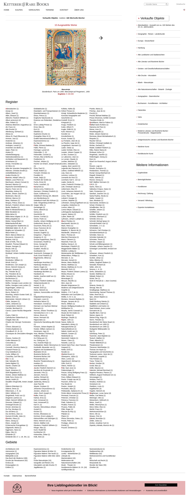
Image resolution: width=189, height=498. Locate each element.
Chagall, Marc (11, 320)
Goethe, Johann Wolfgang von (45, 221)
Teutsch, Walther (95, 338)
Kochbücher (38, 432)
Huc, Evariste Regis (41, 343)
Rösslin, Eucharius (96, 168)
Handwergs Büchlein (42, 272)
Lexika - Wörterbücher (69, 454)
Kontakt (6, 476)
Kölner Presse (66, 111)
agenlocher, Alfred (41, 258)
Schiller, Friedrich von (97, 214)
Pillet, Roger (66, 409)
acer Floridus (67, 221)
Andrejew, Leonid (12, 145)
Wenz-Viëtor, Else (96, 407)
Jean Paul (38, 384)
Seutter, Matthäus (96, 274)
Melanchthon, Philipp (69, 255)
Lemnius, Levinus (68, 175)
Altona (8, 134)
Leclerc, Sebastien (68, 164)
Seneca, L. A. (94, 269)
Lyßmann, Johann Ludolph (71, 219)
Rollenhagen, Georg (97, 157)
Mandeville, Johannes (69, 233)
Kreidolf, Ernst (66, 120)
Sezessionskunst (95, 449)
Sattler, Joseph (95, 198)
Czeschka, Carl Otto (13, 356)
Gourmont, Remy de (41, 226)
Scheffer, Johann (96, 210)
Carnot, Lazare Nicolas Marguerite (18, 311)
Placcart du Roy (67, 412)
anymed (38, 187)
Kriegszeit (65, 122)
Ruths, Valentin (95, 177)
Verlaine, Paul (94, 379)
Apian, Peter (10, 150)
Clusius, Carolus (12, 338)
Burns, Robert (11, 292)
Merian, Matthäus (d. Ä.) (70, 267)
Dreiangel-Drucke (12, 405)
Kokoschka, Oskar (41, 434)
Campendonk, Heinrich (14, 306)
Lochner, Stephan (68, 200)
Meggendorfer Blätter (69, 249)
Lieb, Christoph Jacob (69, 187)
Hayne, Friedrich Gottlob (43, 281)
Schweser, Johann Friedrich (100, 253)
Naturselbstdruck (67, 329)
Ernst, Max (38, 127)
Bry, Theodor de (12, 272)
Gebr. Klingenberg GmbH (43, 203)
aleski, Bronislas (96, 418)
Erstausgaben (11, 465)
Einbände (9, 434)
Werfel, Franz (94, 409)
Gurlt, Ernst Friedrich (42, 255)
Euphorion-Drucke (41, 134)
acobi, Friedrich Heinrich (43, 368)
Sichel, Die (93, 278)
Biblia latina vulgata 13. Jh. (16, 216)
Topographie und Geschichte (100, 352)
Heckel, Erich (39, 288)
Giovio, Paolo (39, 219)
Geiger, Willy (39, 205)
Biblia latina (10, 214)
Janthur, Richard (40, 377)
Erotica (8, 463)
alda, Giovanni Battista (43, 145)
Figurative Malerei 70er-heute (45, 454)
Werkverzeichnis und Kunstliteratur (102, 456)
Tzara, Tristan (94, 361)
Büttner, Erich (11, 297)
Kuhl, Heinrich (66, 132)
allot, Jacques (12, 301)
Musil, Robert (66, 315)
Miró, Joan (65, 283)
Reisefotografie (95, 132)
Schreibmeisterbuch (97, 233)
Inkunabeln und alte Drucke (44, 465)
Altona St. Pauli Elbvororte (16, 136)
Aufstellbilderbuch (12, 173)
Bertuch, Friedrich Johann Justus (18, 205)
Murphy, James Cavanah (70, 311)
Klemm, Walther (40, 423)
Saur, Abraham (95, 200)
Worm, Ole (93, 414)
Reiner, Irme (94, 129)
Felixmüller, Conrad (41, 155)
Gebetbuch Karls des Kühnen (45, 200)
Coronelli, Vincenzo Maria (15, 347)
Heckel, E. (38, 285)
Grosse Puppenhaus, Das (44, 239)
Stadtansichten (95, 451)
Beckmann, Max (12, 196)
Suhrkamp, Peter (96, 333)
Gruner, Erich (39, 246)
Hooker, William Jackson (43, 329)
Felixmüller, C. (39, 152)
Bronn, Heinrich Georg (14, 267)
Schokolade (94, 228)
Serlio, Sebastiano (96, 272)
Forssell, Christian (41, 173)
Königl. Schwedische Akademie (73, 113)
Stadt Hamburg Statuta (98, 301)
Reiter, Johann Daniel (97, 134)
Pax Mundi (65, 384)
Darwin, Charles (12, 366)
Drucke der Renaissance (15, 460)
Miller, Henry (66, 276)
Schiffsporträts (66, 470)
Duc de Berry (11, 412)
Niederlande (66, 336)
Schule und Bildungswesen (99, 244)
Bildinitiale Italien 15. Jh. (15, 228)
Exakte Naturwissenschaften (45, 138)
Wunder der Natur (96, 465)
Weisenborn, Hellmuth (97, 400)
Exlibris (8, 467)
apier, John (66, 320)
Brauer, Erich (11, 251)
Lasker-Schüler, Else (69, 150)
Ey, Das (37, 143)
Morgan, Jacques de (69, 301)
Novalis (64, 352)
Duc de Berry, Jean (13, 414)
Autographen (10, 454)
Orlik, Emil (65, 363)
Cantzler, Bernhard (13, 308)
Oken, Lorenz (66, 359)
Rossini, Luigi (94, 166)
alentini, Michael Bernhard (100, 370)
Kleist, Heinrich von (41, 421)
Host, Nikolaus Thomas (43, 333)
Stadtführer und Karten (98, 306)
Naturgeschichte (67, 327)
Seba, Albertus (95, 260)
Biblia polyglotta (12, 219)
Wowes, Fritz (94, 416)
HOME (6, 10)
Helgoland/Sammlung (42, 297)
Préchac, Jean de (96, 111)
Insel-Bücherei (39, 366)
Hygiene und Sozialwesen (44, 350)
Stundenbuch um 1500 (98, 327)
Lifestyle (64, 456)
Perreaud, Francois (68, 395)
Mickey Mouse (67, 274)
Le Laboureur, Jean (68, 157)
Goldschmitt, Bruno (41, 223)
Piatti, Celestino (67, 402)
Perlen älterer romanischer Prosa (74, 393)
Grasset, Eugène (40, 233)
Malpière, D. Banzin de (70, 230)
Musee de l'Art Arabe (69, 313)
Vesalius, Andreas (96, 382)
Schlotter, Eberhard (96, 216)
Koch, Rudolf (39, 430)
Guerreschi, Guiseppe (42, 253)
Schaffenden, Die (96, 207)
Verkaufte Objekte (151, 18)
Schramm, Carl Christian (98, 230)
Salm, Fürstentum (96, 191)
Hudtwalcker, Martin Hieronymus (46, 345)
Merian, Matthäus (68, 265)
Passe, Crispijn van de (70, 379)
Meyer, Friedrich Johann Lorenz (73, 272)
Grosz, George (39, 244)
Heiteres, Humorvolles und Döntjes (47, 292)
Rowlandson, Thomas (97, 171)
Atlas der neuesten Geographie (17, 168)
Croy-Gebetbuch (12, 352)
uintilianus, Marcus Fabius (100, 122)
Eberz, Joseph (11, 423)
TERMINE (50, 10)
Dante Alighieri (11, 363)
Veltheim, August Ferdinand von (101, 375)
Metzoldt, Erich (67, 269)
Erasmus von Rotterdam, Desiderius (47, 120)
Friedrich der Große (41, 180)
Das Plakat (10, 368)
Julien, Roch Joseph (41, 393)
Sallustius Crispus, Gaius (99, 189)
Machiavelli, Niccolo (69, 223)
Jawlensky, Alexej (40, 382)
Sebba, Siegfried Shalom (99, 262)
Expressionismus (40, 141)
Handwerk (38, 274)
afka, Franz (39, 395)
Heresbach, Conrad (41, 304)
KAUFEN (19, 10)
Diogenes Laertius (13, 398)
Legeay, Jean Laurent (69, 166)
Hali (35, 260)
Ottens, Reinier (67, 366)
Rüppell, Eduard (95, 175)
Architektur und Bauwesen (16, 159)
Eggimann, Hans (12, 430)
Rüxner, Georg (95, 180)
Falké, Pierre (39, 148)
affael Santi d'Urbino (97, 125)
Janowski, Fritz (39, 373)
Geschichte (38, 214)
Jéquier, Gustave (40, 386)
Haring (36, 278)
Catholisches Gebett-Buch (16, 317)
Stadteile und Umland (97, 304)
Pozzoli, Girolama (68, 428)
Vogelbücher (94, 389)
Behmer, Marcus (12, 198)
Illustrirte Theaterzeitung (43, 361)
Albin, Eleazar (11, 116)
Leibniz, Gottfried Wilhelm (71, 171)
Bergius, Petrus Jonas (14, 203)
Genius (37, 212)
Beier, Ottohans (12, 200)
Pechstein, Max (67, 389)
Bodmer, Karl (11, 239)
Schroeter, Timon (96, 239)
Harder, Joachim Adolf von (44, 276)
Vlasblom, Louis (95, 386)
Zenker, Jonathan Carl (98, 423)
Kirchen (37, 412)
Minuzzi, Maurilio (67, 281)
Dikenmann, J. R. (12, 391)
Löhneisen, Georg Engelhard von (74, 203)
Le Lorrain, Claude (68, 159)
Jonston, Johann (40, 391)
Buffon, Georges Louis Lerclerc (17, 283)
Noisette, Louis (67, 343)
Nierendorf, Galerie (68, 338)
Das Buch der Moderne (14, 458)
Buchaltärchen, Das (13, 276)
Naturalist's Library (68, 324)
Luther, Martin (66, 216)
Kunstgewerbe (66, 451)
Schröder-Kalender (96, 237)
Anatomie (9, 141)
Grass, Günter (39, 230)
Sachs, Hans (94, 187)
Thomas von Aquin (96, 350)
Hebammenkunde (40, 283)
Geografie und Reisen (42, 463)
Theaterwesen (95, 345)
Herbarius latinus (40, 301)
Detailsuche (180, 4)
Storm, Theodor (95, 320)
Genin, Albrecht (40, 210)
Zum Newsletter (161, 485)
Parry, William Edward (69, 377)
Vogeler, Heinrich (96, 391)
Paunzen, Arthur (67, 382)
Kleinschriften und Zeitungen (45, 418)
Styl (91, 331)
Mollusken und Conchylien (71, 294)
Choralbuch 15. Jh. (13, 331)
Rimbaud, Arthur (95, 152)
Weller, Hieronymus (97, 405)
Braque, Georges (12, 246)
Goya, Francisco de (41, 228)
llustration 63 (39, 352)
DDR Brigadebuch (13, 373)
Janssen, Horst (39, 375)
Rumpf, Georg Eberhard (98, 173)
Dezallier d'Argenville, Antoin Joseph (19, 382)
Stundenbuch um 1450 (98, 324)
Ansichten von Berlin (13, 148)
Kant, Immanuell (40, 402)
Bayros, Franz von (13, 189)
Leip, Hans (65, 173)
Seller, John (94, 267)
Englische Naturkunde (42, 118)
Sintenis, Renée (95, 285)
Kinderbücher (66, 449)
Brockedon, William (13, 260)
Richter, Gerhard (95, 145)
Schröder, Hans (95, 235)
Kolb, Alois (38, 437)
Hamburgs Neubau (41, 265)
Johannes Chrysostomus (43, 389)
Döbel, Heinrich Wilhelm (15, 400)
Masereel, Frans (67, 242)
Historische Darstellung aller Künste (47, 322)
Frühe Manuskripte (41, 460)
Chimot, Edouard (12, 327)
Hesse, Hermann (40, 317)
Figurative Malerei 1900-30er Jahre (47, 456)
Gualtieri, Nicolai (40, 249)
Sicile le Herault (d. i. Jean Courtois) (102, 281)
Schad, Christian (95, 205)
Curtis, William (11, 354)
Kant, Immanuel (40, 400)
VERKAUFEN (34, 10)
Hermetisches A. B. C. (42, 313)
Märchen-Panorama (69, 237)
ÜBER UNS (79, 10)
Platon (64, 416)
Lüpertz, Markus (67, 214)
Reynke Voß (94, 141)
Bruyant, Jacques (12, 269)
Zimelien (92, 467)
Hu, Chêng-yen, (40, 340)
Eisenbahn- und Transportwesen (46, 111)
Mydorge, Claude (68, 317)
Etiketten (37, 132)
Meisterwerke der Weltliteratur (72, 253)
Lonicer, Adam (67, 207)
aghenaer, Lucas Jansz (99, 393)
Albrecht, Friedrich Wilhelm (16, 118)
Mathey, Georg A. (68, 244)
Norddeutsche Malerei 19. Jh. (72, 467)
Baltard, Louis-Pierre (13, 180)
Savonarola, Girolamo (97, 203)
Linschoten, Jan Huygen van (72, 194)
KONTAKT (64, 10)
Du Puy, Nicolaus (12, 409)
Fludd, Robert (39, 171)
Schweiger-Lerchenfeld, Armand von (103, 249)
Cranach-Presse (12, 350)
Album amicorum (12, 120)
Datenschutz (17, 476)
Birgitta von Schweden (14, 230)
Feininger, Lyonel (40, 150)
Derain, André (11, 379)
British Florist (11, 258)
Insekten (37, 363)
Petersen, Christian (68, 398)
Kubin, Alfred (66, 127)
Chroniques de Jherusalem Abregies (19, 333)
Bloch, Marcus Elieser (14, 235)
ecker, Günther (95, 363)
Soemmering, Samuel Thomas (101, 292)
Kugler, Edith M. (67, 129)
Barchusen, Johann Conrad (16, 182)
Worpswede (93, 463)
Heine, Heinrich (40, 290)
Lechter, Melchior (68, 161)
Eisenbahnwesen (40, 113)
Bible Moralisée (12, 212)
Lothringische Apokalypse (71, 212)
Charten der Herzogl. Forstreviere (18, 322)
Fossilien (37, 175)
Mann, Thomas (67, 235)
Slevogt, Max (94, 288)
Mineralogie (66, 278)
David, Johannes (12, 370)
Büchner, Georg (12, 281)
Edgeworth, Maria (12, 428)
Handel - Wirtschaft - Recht (44, 269)
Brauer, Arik (10, 249)
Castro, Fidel (11, 315)
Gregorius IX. (39, 237)
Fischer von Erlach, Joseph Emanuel (47, 164)
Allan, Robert (11, 122)
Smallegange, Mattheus (98, 290)
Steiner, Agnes (95, 315)
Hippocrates (38, 320)
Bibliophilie (10, 456)
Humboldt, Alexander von (43, 347)
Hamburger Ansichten (42, 262)
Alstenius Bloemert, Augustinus (17, 125)
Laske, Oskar (66, 148)
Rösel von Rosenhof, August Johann (103, 161)
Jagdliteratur (38, 467)
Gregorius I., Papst (41, 235)
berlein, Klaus (11, 418)
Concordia (10, 343)
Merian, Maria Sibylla (69, 262)
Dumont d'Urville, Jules (14, 416)
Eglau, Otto (10, 432)
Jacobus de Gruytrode (42, 370)
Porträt (64, 425)
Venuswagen (94, 377)
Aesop (8, 111)
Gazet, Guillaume (40, 194)
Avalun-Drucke (11, 175)
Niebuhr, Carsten (67, 333)
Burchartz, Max (11, 290)
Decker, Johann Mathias (15, 375)
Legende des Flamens (69, 168)
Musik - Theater (67, 465)
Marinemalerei (66, 458)
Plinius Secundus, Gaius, (71, 418)
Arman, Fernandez (13, 164)
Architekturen (10, 449)
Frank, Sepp (38, 177)
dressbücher (11, 109)
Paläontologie (66, 370)
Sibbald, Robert (95, 276)
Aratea (8, 152)
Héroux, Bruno (39, 315)
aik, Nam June (67, 368)
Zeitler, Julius (94, 421)
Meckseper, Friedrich (69, 246)
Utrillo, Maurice (95, 368)
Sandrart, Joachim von (98, 194)
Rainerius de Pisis (96, 127)
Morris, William (67, 304)
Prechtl (92, 113)
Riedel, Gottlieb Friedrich (98, 148)
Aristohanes (10, 161)
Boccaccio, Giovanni (13, 237)
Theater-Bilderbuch (96, 343)
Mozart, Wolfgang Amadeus (72, 306)
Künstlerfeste (66, 136)
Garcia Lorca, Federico (42, 189)
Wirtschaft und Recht (97, 460)
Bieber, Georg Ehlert (13, 221)
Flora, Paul (38, 168)
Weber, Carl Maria (96, 395)
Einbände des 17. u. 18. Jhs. (16, 437)
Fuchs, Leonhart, (40, 184)
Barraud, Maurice (12, 184)
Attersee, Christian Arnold (15, 171)
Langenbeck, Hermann (70, 145)
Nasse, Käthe (66, 322)
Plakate (64, 414)
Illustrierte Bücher (40, 354)
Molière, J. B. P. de (68, 292)
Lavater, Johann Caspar (70, 152)
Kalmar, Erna (39, 398)
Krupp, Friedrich (67, 125)
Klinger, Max (39, 428)
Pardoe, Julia (66, 375)
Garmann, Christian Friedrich (45, 191)
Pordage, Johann (68, 423)
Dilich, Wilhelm (11, 393)
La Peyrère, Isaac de (69, 143)
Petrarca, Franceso (68, 400)
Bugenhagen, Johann (14, 288)
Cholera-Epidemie (13, 329)
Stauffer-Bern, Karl (96, 313)
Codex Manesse (12, 340)
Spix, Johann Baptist (97, 297)
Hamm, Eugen (39, 267)
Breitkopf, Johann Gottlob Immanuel (19, 253)
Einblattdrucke (39, 109)
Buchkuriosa (10, 278)
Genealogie (38, 207)
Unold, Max (93, 366)
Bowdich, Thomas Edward (16, 244)
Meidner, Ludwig (67, 251)
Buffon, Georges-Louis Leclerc (17, 285)
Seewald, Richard (96, 265)
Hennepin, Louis (40, 299)
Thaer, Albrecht (95, 340)
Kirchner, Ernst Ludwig (42, 416)
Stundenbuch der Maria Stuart (100, 322)
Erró (35, 129)
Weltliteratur (93, 454)
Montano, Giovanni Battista (71, 299)
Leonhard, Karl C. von (69, 180)
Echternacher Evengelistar (16, 425)
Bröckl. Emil (10, 262)
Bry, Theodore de (12, 274)
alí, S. (9, 359)
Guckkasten (38, 251)
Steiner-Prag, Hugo (96, 317)
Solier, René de (95, 294)
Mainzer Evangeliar (68, 228)
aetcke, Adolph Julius (14, 177)
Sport (91, 299)
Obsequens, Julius (68, 356)
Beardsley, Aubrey (13, 191)
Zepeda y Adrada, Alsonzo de (100, 425)
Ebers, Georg (11, 421)
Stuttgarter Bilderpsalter (98, 329)
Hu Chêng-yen (39, 338)
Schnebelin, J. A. (95, 226)
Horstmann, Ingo (40, 331)
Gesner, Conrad (40, 216)
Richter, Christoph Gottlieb (99, 143)
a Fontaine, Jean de (69, 141)
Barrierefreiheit (30, 476)
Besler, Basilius (11, 207)
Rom (91, 159)
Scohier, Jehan (95, 258)
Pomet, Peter (66, 421)
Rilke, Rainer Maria (96, 150)
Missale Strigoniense (69, 285)
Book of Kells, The (13, 242)
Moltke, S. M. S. (67, 297)
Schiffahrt (93, 212)
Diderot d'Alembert (13, 386)
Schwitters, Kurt (95, 255)
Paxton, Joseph (67, 386)
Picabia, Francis (67, 405)
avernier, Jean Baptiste (98, 336)
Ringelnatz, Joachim (97, 155)
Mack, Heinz (66, 226)
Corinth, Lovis (11, 345)
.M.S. (92, 184)
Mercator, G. (66, 258)
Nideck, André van (68, 331)
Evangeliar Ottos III (41, 136)
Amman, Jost (11, 138)
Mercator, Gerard (68, 260)
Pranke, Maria (94, 109)
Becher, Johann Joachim (15, 194)
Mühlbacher (66, 308)
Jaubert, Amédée (40, 379)
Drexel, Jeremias (12, 407)
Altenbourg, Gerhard (13, 132)
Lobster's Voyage (68, 198)
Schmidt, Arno (94, 219)
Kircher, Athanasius (41, 414)
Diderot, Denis (11, 389)
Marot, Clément (67, 239)
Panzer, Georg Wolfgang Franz (73, 373)
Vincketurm (93, 384)
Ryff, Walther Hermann (98, 182)
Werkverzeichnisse (96, 412)
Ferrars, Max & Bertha (42, 157)
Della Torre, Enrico (13, 377)
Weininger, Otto (95, 398)
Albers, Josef (11, 113)
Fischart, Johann (40, 161)
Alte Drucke (10, 129)
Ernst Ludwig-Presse (42, 125)
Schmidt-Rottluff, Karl (97, 223)
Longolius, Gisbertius (69, 205)
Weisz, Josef (94, 402)
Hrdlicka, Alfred (40, 336)
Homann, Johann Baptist (43, 327)
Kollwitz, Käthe (67, 109)
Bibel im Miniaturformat (14, 210)
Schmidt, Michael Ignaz (98, 221)
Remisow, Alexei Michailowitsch (101, 136)
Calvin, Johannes (12, 304)
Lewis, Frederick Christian (71, 184)
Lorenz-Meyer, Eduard (69, 210)
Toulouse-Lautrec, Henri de (99, 354)
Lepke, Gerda (66, 182)
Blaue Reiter (10, 233)
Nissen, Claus (66, 340)
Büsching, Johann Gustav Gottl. (18, 294)
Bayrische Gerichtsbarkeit (15, 187)
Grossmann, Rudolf (41, 242)
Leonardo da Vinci (68, 177)
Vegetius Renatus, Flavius (99, 373)
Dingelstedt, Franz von (14, 395)
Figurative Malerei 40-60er (43, 451)
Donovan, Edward (12, 402)
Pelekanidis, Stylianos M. (71, 391)
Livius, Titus (66, 196)
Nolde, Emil (65, 350)
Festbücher (38, 159)
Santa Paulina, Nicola (97, 196)
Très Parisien (94, 359)
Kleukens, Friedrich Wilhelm (44, 425)
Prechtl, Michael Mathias (98, 116)
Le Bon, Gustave (67, 155)
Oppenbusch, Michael (69, 361)
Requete (92, 138)
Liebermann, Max (68, 189)
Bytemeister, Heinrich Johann (17, 299)
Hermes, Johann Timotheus (44, 311)
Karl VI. (37, 405)
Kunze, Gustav (67, 138)
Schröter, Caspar (96, 242)
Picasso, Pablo (67, 407)
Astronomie (10, 451)
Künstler (64, 134)
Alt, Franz (9, 127)
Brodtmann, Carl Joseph (15, 265)
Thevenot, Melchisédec (98, 347)
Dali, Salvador (11, 361)
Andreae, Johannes (13, 143)
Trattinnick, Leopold (97, 356)
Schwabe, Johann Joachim (99, 246)
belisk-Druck (66, 354)
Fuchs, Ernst (39, 182)
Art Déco (9, 166)
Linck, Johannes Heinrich (71, 191)
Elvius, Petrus (39, 116)
